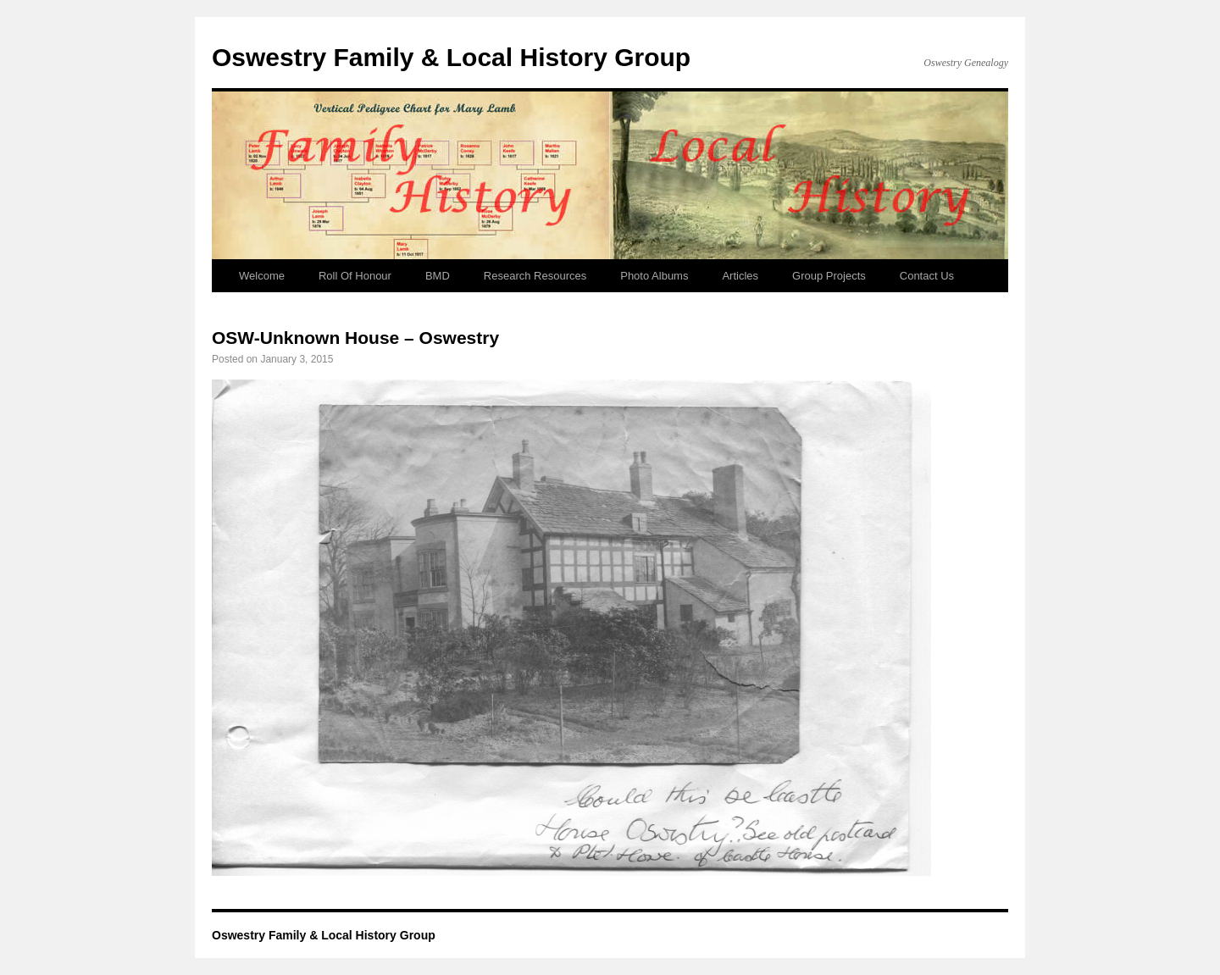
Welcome (262, 275)
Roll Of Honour (355, 275)
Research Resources (535, 275)
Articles (740, 275)
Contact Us (927, 275)
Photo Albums (654, 275)
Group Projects (829, 275)
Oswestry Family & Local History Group (451, 57)
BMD (437, 275)
